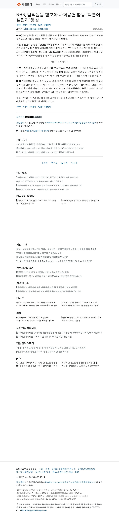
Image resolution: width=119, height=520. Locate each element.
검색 (98, 4)
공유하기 (20, 116)
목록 (64, 163)
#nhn (19, 25)
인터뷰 (20, 297)
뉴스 (38, 4)
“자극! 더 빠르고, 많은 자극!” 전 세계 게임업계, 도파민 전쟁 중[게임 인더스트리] (51, 347)
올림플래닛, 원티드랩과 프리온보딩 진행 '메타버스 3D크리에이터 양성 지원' (50, 148)
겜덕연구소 (22, 282)
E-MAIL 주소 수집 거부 (63, 472)
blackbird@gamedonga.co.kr (34, 510)
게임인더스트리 (25, 343)
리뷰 (44, 4)
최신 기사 (21, 244)
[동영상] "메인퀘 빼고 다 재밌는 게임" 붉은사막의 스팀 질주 (42, 189)
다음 (74, 163)
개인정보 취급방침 (24, 472)
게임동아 (20, 122)
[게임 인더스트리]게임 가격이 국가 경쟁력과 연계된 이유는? (42, 352)
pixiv (19, 358)
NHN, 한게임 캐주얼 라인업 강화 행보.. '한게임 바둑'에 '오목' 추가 (45, 152)
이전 (45, 163)
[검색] (77, 4)
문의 (48, 469)
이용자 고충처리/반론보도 (64, 469)
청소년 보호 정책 (42, 472)
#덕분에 (32, 25)
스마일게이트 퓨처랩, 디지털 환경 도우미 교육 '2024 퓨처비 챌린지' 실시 (48, 144)
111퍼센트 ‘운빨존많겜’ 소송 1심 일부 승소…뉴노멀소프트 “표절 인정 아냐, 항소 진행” (54, 261)
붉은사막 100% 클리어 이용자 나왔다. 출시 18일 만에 (40, 181)
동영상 (59, 4)
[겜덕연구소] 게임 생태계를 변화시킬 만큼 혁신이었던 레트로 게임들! (46, 287)
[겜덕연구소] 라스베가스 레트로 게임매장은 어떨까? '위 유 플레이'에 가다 (48, 291)
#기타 (25, 25)
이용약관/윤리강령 (86, 469)
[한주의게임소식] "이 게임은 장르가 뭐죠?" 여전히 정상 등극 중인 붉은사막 (49, 185)
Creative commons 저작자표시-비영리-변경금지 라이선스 (70, 122)
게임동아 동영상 (25, 196)
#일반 (40, 25)
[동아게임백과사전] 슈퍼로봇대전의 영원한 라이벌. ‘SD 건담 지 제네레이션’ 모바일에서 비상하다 (59, 332)
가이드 (51, 4)
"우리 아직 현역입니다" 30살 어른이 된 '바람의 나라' (39, 253)
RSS (77, 472)
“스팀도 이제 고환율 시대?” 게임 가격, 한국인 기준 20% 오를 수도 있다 (47, 177)
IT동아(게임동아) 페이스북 (37, 130)
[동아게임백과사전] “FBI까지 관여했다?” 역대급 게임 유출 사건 (44, 336)
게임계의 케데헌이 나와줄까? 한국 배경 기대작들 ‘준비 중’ (42, 257)
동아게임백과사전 (26, 328)
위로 (54, 163)
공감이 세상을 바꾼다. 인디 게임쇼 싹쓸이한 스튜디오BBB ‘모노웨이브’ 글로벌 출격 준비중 (56, 249)
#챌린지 (47, 25)
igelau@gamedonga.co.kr (36, 29)
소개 (41, 469)
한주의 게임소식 (25, 267)
